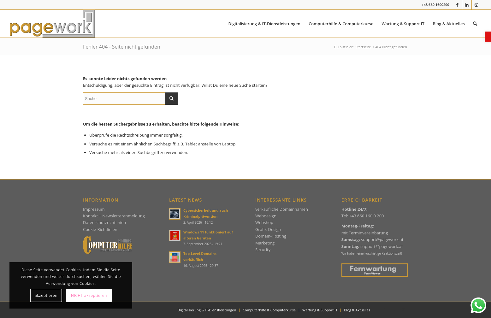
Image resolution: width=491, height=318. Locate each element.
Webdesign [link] (265, 216)
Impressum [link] (94, 209)
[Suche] (130, 98)
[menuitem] (264, 24)
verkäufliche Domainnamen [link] (281, 209)
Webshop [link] (264, 222)
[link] (488, 37)
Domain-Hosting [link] (271, 236)
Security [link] (262, 249)
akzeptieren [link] (46, 295)
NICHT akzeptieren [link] (89, 295)
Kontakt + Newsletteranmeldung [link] (114, 216)
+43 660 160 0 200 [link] (366, 216)
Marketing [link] (265, 243)
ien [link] (114, 229)
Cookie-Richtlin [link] (97, 229)
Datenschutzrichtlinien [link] (104, 222)
